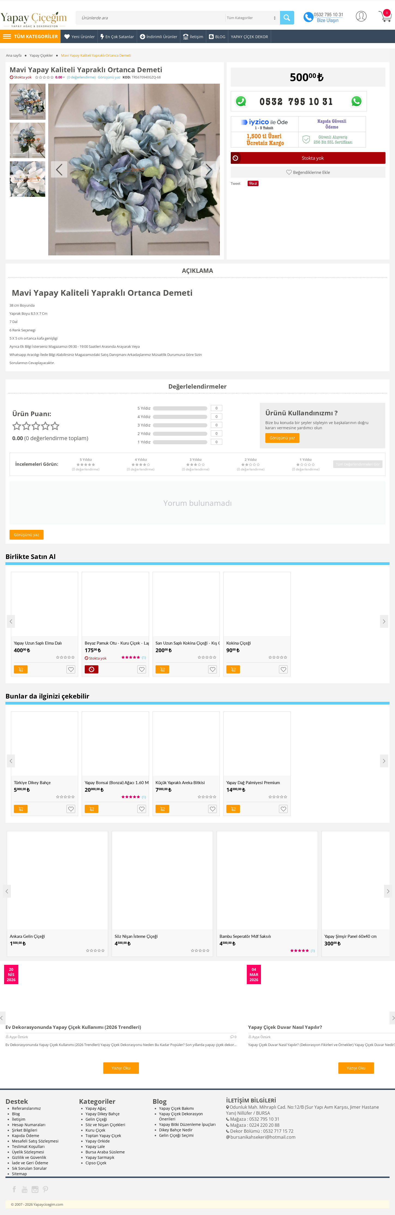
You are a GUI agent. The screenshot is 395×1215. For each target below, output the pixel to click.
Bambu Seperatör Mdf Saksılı (245, 936)
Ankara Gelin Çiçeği (27, 936)
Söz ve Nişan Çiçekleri (105, 1124)
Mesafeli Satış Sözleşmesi (35, 1141)
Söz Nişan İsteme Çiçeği (136, 936)
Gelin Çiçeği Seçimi (176, 1135)
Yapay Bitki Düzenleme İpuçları (187, 1124)
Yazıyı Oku (121, 1068)
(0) (81, 77)
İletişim (18, 1119)
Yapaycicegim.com (48, 1204)
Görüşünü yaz (109, 77)
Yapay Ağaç (96, 1108)
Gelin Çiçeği (96, 1119)
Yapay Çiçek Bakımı (176, 1108)
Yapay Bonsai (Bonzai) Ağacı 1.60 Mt (117, 782)
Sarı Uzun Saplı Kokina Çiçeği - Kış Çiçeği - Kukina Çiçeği (188, 642)
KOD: (127, 77)
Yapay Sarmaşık (100, 1157)
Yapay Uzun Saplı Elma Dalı (38, 642)
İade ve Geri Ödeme (30, 1162)
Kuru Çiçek (95, 1130)
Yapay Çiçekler (41, 55)
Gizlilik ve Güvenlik (29, 1157)
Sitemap (19, 1173)
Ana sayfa (14, 55)
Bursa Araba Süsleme (105, 1151)
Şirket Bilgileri (24, 1130)
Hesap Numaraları (28, 1124)
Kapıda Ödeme (25, 1135)
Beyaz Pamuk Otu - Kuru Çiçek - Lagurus (117, 642)
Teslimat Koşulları (28, 1146)
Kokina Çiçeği (238, 642)
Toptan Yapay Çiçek (103, 1135)
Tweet (236, 183)
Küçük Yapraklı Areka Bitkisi (180, 782)
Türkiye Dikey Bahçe (32, 782)
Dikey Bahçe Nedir (176, 1129)
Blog (16, 1113)
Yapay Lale (95, 1146)
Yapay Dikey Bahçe (103, 1113)
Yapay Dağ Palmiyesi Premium (253, 782)
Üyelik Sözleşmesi (28, 1151)
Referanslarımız (26, 1108)
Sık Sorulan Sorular (29, 1168)
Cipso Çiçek (96, 1162)
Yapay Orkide (98, 1141)
